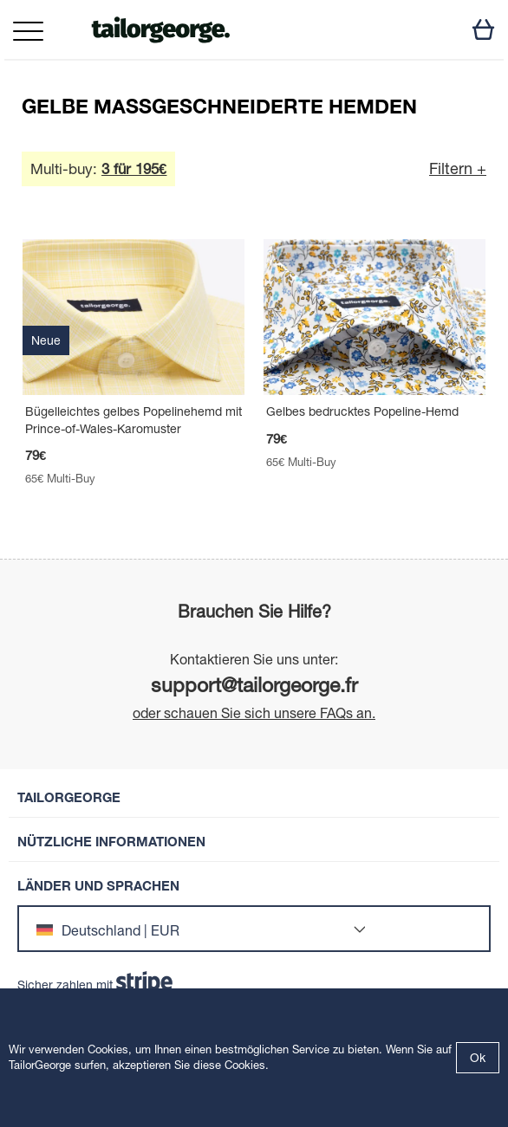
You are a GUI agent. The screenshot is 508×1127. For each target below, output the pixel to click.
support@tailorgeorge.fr (254, 684)
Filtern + (457, 169)
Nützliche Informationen (111, 841)
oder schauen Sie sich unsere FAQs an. (254, 713)
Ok (477, 1058)
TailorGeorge (68, 797)
